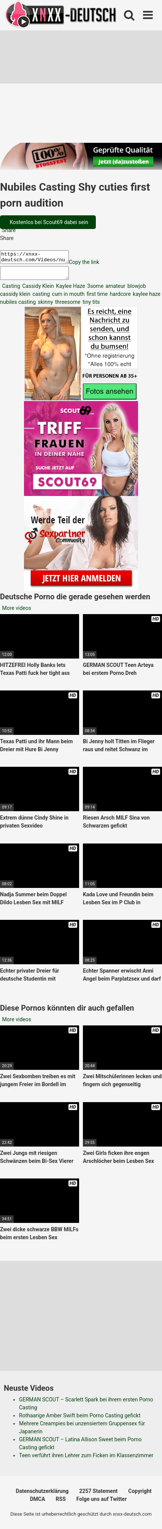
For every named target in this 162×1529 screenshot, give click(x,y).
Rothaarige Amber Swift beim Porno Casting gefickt (79, 1420)
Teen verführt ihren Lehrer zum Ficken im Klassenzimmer (86, 1460)
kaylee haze (146, 298)
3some (94, 290)
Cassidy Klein (37, 290)
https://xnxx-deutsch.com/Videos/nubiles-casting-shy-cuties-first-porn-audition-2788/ (38, 258)
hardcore (119, 298)
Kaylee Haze (70, 290)
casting (40, 298)
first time (96, 298)
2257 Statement (98, 1496)
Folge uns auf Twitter (101, 1504)
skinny (45, 306)
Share (8, 230)
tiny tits (90, 306)
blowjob (136, 290)
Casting (10, 290)
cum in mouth (67, 298)
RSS (61, 1504)
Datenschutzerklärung (42, 1496)
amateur (114, 290)
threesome (67, 306)
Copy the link (91, 264)
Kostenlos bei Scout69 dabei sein (48, 222)
